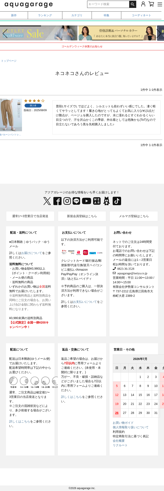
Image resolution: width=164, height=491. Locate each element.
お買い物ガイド (123, 422)
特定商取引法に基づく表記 (131, 436)
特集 (106, 15)
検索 (132, 4)
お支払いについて (74, 232)
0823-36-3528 (125, 268)
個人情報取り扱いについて (131, 427)
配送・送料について (23, 232)
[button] (159, 33)
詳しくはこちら (19, 421)
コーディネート (141, 15)
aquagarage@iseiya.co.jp (131, 273)
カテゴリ (76, 15)
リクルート (120, 445)
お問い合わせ (123, 232)
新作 (14, 15)
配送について (19, 349)
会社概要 (119, 440)
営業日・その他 (124, 349)
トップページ (8, 60)
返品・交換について (75, 349)
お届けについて (31, 253)
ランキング (45, 15)
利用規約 (119, 431)
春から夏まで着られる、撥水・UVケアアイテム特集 (81, 23)
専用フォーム (86, 363)
